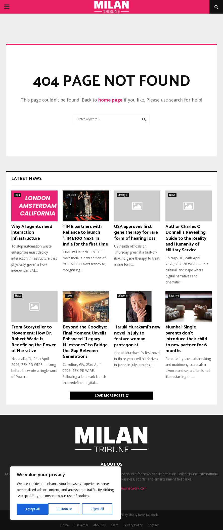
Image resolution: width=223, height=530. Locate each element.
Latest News (26, 178)
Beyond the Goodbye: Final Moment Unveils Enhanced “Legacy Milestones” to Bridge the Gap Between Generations (85, 341)
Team (114, 525)
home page (110, 100)
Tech (17, 195)
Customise (33, 509)
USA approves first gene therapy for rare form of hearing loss (136, 232)
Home (64, 525)
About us (99, 525)
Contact (153, 525)
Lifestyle (71, 195)
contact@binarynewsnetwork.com (121, 488)
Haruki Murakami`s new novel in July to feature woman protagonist (137, 336)
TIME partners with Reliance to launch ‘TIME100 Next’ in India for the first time (85, 235)
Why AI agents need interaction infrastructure (31, 232)
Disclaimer (81, 525)
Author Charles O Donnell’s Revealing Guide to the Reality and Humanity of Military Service (185, 238)
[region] (65, 493)
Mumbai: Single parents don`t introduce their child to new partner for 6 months (186, 339)
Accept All (98, 509)
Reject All (66, 509)
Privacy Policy (133, 525)
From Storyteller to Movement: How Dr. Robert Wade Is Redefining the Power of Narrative (33, 339)
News (172, 195)
